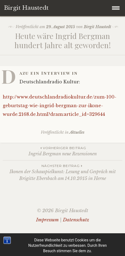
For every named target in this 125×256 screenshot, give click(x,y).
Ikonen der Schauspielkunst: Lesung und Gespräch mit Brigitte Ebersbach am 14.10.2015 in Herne (62, 172)
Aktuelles (76, 132)
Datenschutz (76, 220)
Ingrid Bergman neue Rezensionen (62, 150)
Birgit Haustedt (97, 26)
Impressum (47, 220)
